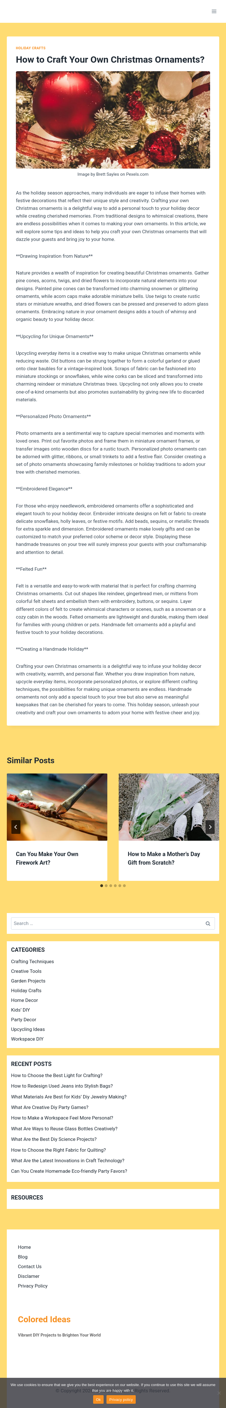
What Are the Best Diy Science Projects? (54, 1139)
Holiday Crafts (31, 48)
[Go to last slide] (15, 827)
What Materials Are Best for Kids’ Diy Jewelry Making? (69, 1097)
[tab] (101, 885)
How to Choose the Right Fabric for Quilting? (58, 1150)
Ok (98, 1399)
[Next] (210, 827)
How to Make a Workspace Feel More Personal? (62, 1118)
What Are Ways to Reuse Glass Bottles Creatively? (64, 1128)
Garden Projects (28, 981)
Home (24, 1247)
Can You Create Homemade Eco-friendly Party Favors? (69, 1171)
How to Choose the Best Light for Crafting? (56, 1075)
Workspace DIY (27, 1039)
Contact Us (29, 1266)
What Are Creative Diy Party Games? (49, 1107)
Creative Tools (26, 971)
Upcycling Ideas (28, 1029)
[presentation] (57, 807)
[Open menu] (214, 11)
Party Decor (23, 1019)
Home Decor (24, 1000)
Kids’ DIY (20, 1010)
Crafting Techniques (32, 961)
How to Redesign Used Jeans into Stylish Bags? (62, 1086)
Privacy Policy (33, 1286)
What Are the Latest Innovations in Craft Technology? (67, 1160)
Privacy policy (121, 1399)
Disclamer (28, 1276)
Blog (23, 1257)
